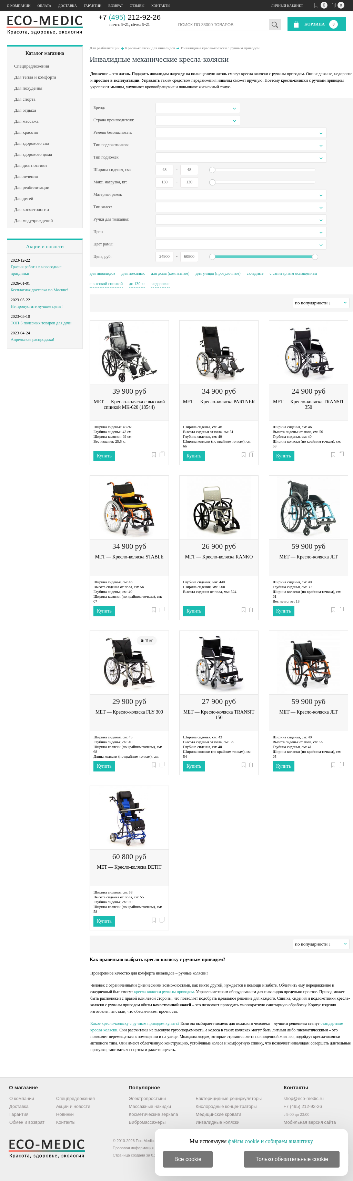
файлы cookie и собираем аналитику (270, 1141)
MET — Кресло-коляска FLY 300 (129, 712)
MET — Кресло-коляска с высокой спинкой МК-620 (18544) (129, 404)
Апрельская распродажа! (32, 339)
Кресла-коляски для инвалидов (150, 48)
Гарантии (92, 6)
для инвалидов (102, 273)
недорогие (160, 283)
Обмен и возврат (26, 1122)
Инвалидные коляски (218, 1122)
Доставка (67, 6)
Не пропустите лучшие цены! (37, 306)
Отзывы (137, 6)
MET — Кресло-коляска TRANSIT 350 (308, 404)
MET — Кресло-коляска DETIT (129, 867)
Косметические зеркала (153, 1114)
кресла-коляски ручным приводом (164, 991)
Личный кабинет (287, 6)
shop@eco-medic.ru (303, 1098)
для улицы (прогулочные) (218, 273)
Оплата (44, 6)
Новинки (65, 1114)
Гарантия (18, 1114)
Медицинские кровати (218, 1114)
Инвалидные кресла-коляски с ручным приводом (220, 48)
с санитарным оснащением (293, 273)
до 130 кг (137, 283)
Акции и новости (44, 246)
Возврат (115, 6)
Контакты (160, 6)
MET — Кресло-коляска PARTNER (219, 401)
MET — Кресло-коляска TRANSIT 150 (218, 714)
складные (255, 273)
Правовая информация (133, 1148)
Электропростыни (147, 1098)
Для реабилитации (105, 48)
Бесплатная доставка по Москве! (39, 289)
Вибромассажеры (147, 1122)
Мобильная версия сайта (309, 1122)
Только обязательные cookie (291, 1159)
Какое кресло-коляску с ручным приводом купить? (135, 1023)
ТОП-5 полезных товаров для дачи (41, 323)
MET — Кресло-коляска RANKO (219, 556)
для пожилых (133, 273)
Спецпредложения (75, 1098)
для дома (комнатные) (170, 273)
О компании (18, 6)
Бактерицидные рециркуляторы (229, 1098)
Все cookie (187, 1159)
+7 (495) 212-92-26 (302, 1106)
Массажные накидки (150, 1106)
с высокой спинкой (106, 283)
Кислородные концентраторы (226, 1106)
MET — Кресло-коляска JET (308, 556)
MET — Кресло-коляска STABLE (129, 556)
